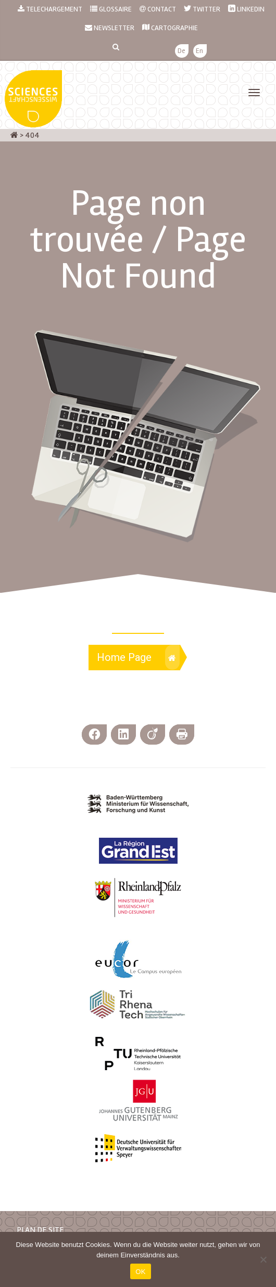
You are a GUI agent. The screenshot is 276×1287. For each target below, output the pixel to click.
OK (140, 1272)
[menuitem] (181, 51)
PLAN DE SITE (40, 1230)
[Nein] (263, 1259)
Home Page (138, 657)
